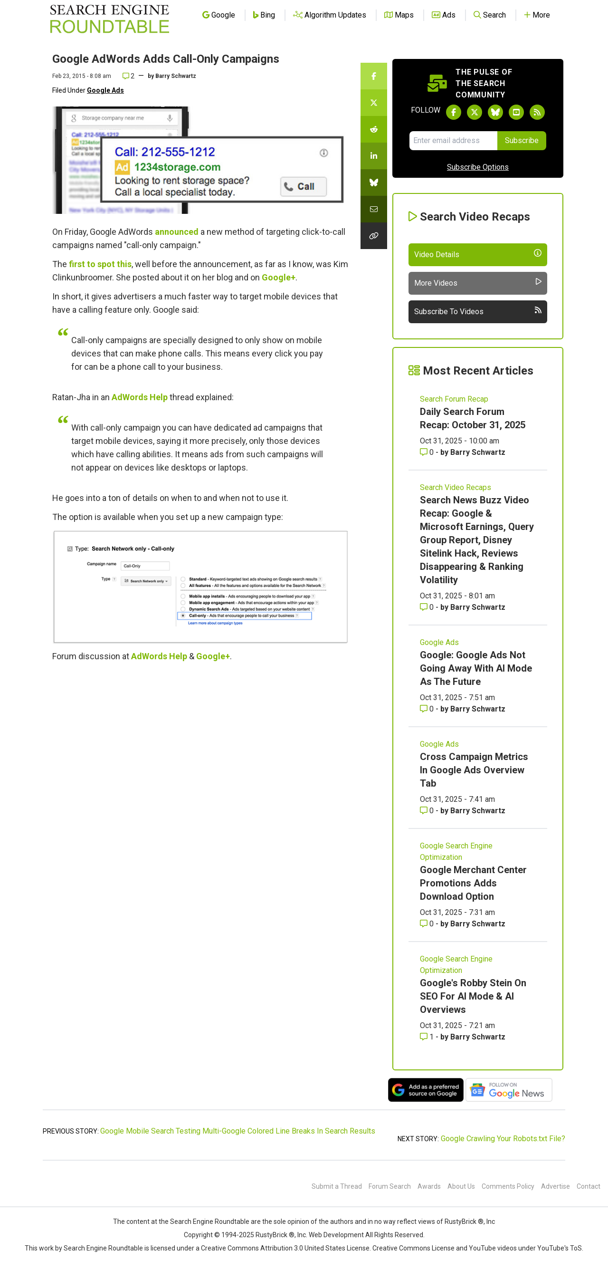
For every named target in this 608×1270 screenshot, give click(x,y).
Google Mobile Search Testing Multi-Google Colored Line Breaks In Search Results (237, 1130)
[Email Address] (453, 140)
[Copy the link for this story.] (374, 235)
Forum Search (390, 1186)
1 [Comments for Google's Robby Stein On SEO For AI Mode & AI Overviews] (428, 1036)
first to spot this (100, 264)
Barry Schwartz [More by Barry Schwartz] (477, 452)
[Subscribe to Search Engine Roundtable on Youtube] (516, 112)
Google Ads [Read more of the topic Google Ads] (439, 642)
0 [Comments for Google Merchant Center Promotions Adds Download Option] (428, 923)
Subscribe (522, 140)
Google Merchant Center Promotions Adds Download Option (473, 883)
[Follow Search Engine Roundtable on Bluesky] (495, 112)
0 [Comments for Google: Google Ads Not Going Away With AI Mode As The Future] (428, 708)
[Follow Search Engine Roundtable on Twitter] (474, 112)
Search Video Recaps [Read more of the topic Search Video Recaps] (455, 487)
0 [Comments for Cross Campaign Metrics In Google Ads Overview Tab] (428, 810)
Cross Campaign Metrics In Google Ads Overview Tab (474, 770)
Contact (588, 1186)
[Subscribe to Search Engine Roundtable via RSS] (537, 112)
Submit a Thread (337, 1186)
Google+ (278, 277)
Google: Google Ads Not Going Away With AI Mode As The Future (476, 668)
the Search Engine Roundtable (205, 1221)
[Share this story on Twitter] (374, 102)
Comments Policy (508, 1186)
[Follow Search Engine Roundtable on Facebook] (453, 112)
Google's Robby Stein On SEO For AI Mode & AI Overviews (473, 996)
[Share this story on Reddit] (374, 129)
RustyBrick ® (275, 1235)
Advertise (555, 1186)
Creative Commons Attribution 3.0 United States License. (286, 1248)
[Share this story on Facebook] (374, 76)
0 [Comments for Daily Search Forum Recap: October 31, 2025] (428, 452)
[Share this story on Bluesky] (374, 182)
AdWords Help (140, 397)
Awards (429, 1186)
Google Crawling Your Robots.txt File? (503, 1138)
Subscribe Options (478, 167)
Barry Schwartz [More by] (175, 76)
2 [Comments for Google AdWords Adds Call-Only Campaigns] (128, 76)
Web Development (336, 1235)
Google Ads (105, 90)
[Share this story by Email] (374, 209)
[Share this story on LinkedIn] (374, 156)
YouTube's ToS (559, 1248)
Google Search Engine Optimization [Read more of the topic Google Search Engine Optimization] (456, 851)
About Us (461, 1186)
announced (177, 232)
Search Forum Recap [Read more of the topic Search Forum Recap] (454, 399)
